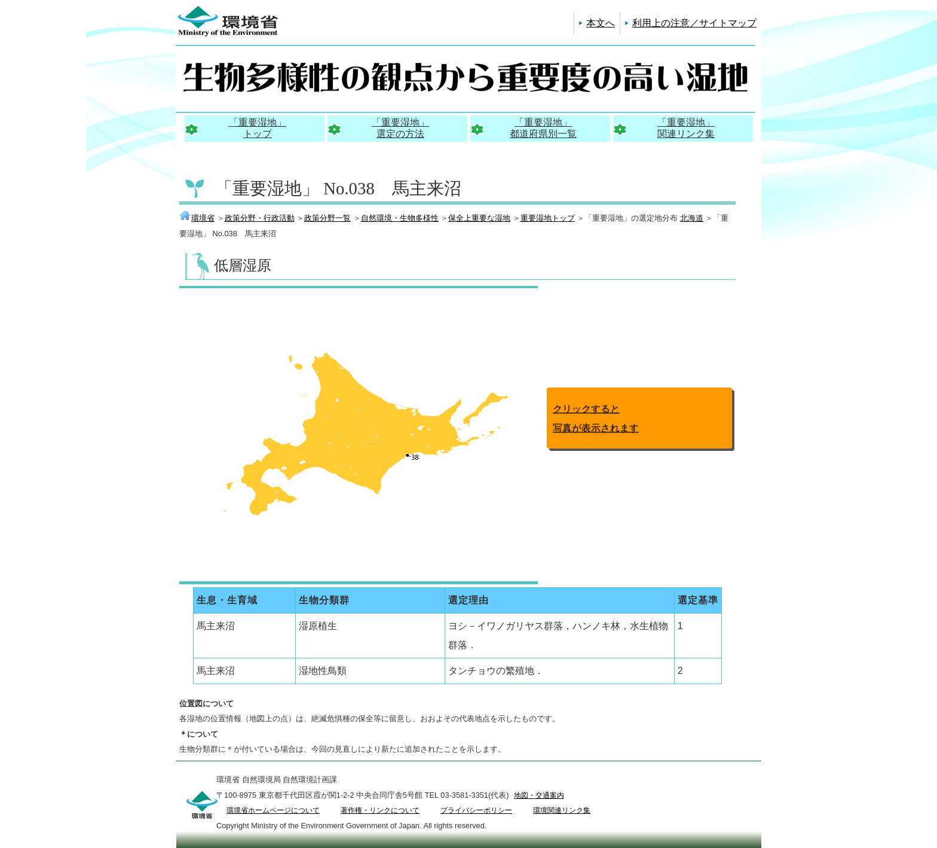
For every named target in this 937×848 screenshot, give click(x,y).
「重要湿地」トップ (257, 128)
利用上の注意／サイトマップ (694, 23)
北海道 (691, 217)
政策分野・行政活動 (260, 217)
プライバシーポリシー (476, 810)
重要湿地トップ (547, 217)
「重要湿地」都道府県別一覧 (543, 128)
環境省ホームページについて (273, 810)
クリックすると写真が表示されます (596, 418)
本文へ (600, 23)
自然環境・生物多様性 (400, 217)
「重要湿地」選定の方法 (400, 128)
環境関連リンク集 (561, 810)
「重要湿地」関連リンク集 (686, 128)
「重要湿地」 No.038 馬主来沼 (338, 188)
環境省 (197, 217)
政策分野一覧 (327, 217)
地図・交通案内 (539, 795)
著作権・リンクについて (380, 810)
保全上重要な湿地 (479, 217)
